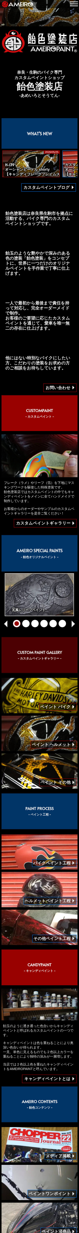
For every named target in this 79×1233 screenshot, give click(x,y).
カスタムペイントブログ (46, 187)
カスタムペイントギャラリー (43, 523)
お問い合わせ (58, 388)
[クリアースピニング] (62, 623)
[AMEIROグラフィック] (53, 623)
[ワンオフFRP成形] (44, 623)
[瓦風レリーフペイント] (16, 623)
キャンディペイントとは (47, 1079)
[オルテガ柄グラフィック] (26, 623)
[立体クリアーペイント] (35, 623)
